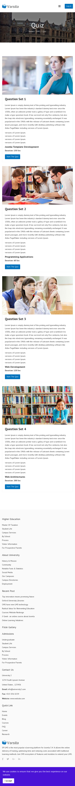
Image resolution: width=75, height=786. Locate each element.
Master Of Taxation (10, 525)
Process (5, 540)
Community (6, 565)
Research (5, 734)
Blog (4, 719)
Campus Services (9, 532)
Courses (5, 723)
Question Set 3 (15, 319)
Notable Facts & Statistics (12, 568)
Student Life (7, 529)
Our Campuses (8, 576)
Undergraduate (8, 639)
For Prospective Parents (12, 548)
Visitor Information (9, 544)
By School (6, 536)
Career (5, 730)
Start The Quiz (13, 156)
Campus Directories (10, 580)
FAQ (3, 726)
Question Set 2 (15, 209)
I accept (8, 780)
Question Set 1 (15, 99)
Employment (7, 584)
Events (4, 715)
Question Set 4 (15, 429)
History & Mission (9, 561)
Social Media (7, 572)
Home (31, 31)
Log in (68, 6)
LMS (38, 31)
